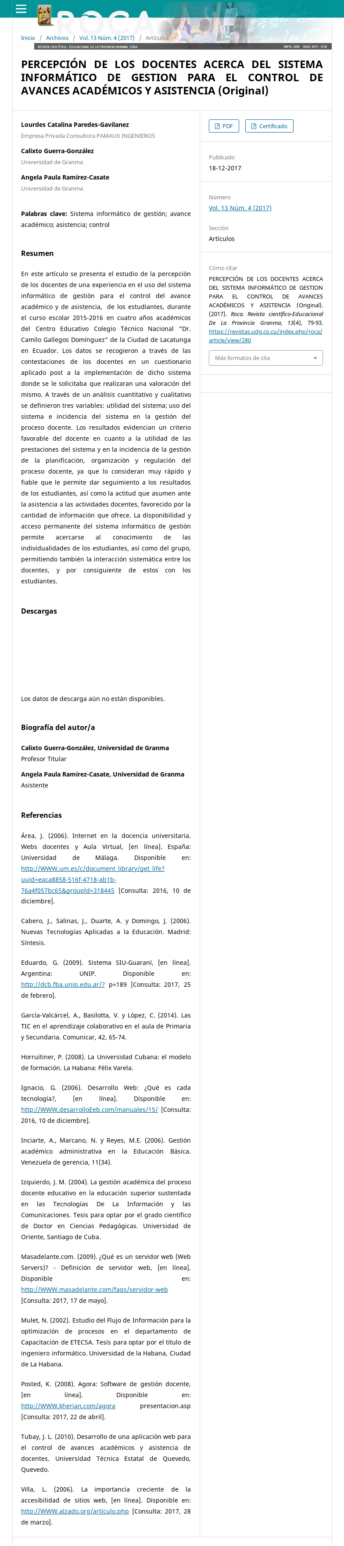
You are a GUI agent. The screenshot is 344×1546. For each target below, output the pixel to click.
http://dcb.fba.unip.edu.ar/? (63, 984)
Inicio (28, 38)
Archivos (57, 38)
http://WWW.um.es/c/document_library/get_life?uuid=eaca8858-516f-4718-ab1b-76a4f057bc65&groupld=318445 (93, 879)
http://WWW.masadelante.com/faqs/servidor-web (94, 1289)
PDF (227, 126)
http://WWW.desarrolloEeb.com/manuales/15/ (89, 1109)
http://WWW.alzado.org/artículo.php (75, 1511)
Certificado (272, 126)
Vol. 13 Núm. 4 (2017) (107, 38)
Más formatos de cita (242, 358)
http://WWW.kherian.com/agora (68, 1406)
